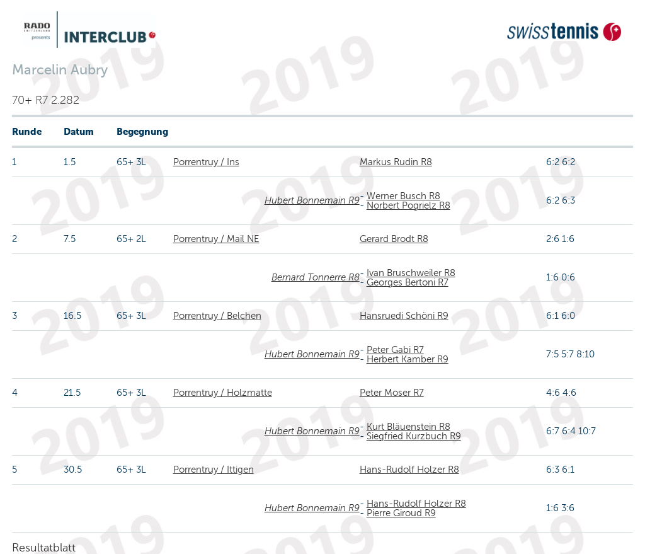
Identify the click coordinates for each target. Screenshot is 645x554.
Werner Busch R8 (403, 196)
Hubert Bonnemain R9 (312, 200)
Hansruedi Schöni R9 (404, 316)
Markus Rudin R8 (396, 162)
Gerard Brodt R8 (394, 239)
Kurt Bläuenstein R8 (408, 427)
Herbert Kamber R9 (407, 359)
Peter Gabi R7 (395, 350)
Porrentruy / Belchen (217, 316)
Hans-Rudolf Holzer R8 (409, 470)
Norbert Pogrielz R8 (408, 205)
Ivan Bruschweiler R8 (411, 273)
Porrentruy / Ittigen (213, 470)
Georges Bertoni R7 (407, 282)
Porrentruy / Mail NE (216, 239)
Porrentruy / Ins (206, 162)
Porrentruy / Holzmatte (222, 393)
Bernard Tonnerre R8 (315, 277)
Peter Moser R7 (392, 393)
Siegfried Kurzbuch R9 (414, 436)
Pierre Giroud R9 (401, 513)
